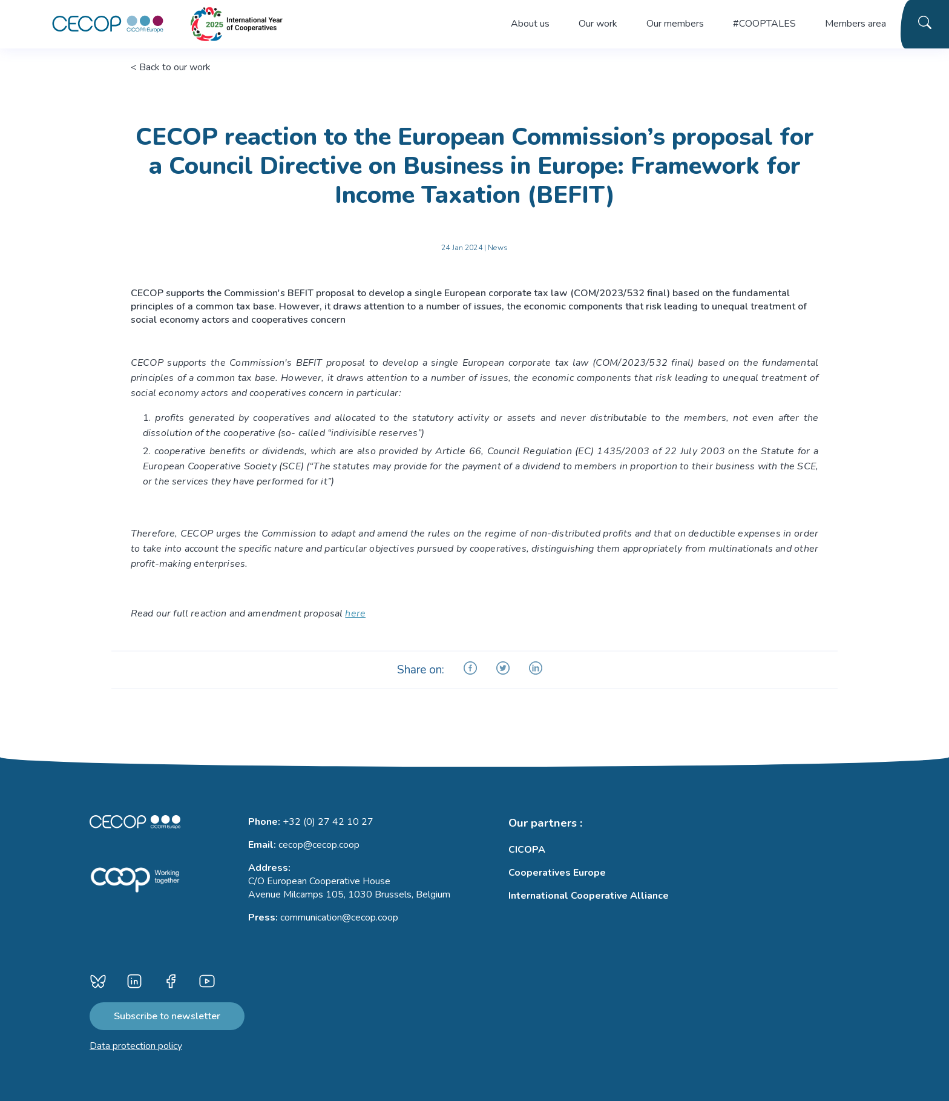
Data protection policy (136, 1046)
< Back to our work (171, 67)
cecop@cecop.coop (319, 844)
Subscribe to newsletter (167, 1016)
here (355, 613)
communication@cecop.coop (339, 917)
